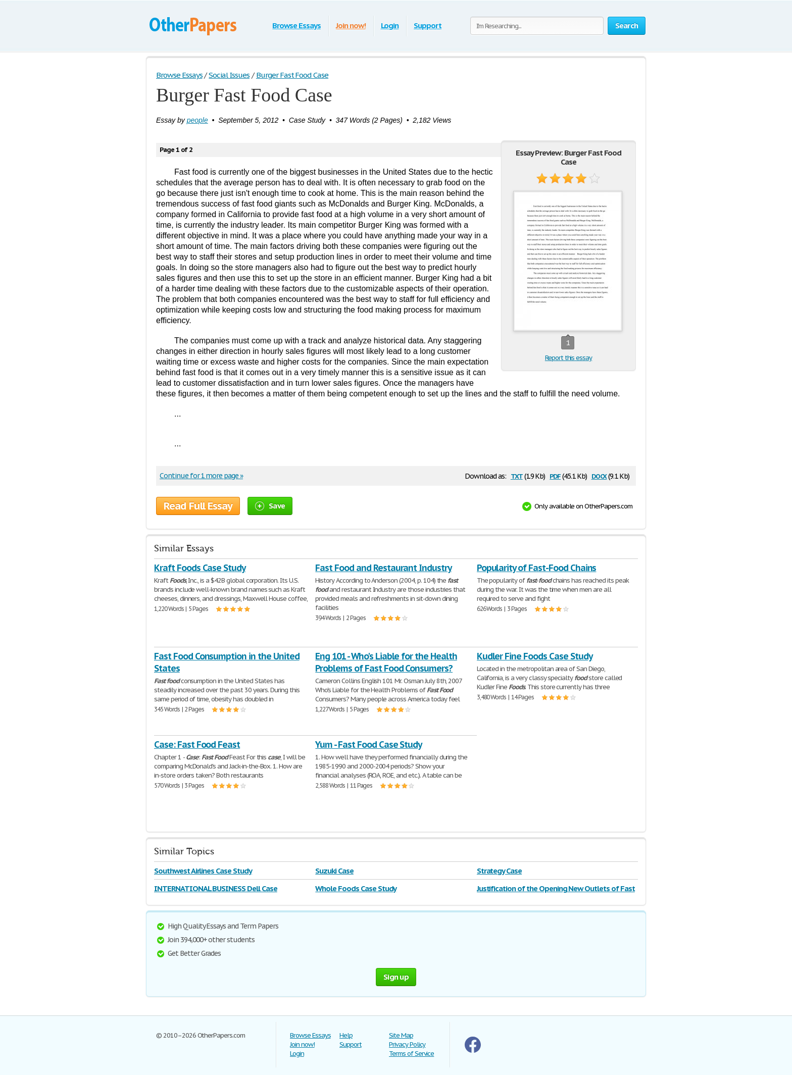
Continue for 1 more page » (201, 475)
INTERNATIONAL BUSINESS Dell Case (215, 888)
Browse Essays (296, 25)
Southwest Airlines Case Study (203, 871)
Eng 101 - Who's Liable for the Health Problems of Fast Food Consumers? (386, 662)
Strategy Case (499, 871)
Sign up (396, 977)
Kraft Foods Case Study (199, 568)
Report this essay (568, 357)
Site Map (401, 1035)
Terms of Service (411, 1053)
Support (427, 25)
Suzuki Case (334, 871)
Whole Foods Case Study (356, 888)
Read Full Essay (198, 506)
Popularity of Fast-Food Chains (537, 568)
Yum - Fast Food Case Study (368, 744)
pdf (555, 475)
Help (346, 1035)
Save (270, 505)
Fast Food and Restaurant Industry (383, 568)
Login (390, 25)
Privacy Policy (407, 1044)
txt (517, 475)
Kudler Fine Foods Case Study (534, 656)
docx (599, 475)
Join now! (351, 25)
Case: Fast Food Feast (197, 744)
